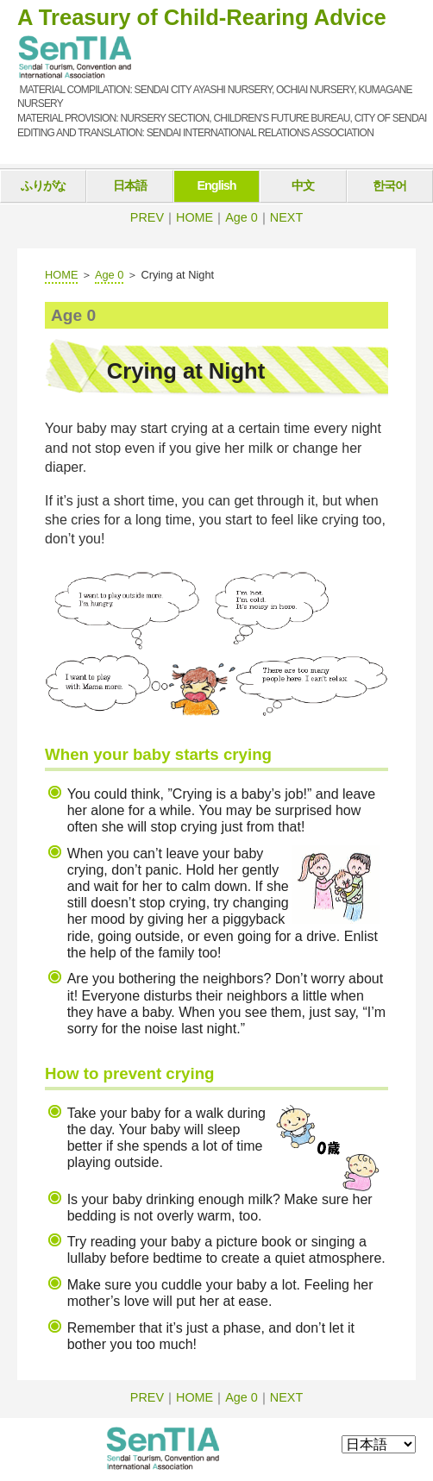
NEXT (286, 217)
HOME (194, 217)
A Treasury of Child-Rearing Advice (201, 17)
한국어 (389, 185)
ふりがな (43, 185)
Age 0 (241, 217)
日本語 (130, 185)
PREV (147, 217)
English (216, 185)
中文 (303, 185)
